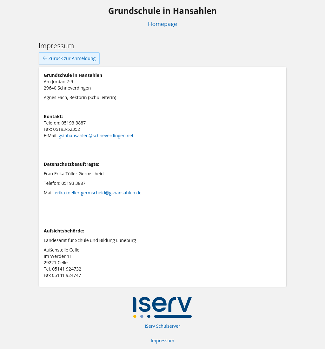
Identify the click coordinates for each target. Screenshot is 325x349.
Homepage (162, 24)
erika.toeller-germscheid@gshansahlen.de (98, 193)
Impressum (162, 341)
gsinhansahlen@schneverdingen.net (96, 135)
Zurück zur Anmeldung (69, 58)
